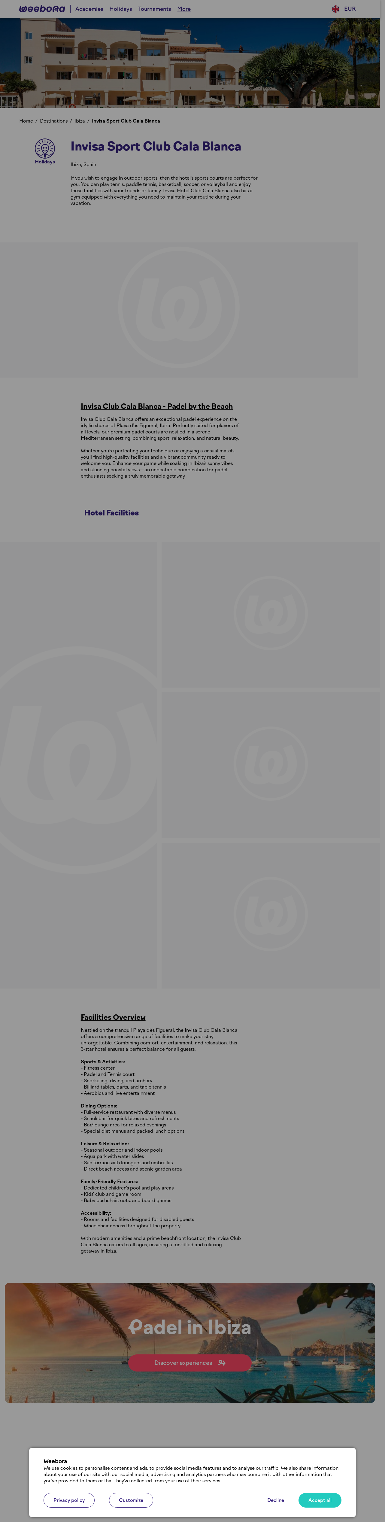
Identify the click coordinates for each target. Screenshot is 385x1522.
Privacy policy (69, 1500)
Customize (131, 1500)
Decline (275, 1500)
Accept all (320, 1500)
